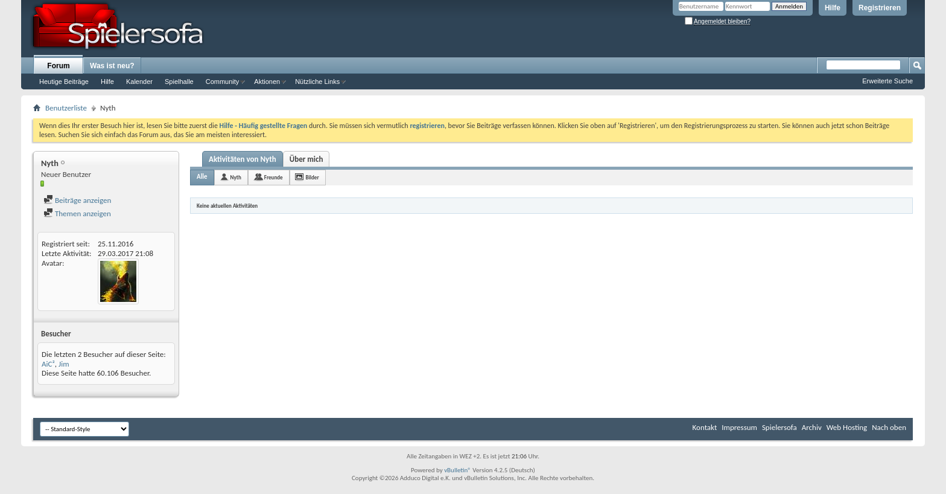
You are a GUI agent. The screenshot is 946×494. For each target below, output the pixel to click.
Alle (202, 177)
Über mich (306, 159)
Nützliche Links (317, 81)
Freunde (273, 177)
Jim (64, 363)
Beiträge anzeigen (77, 200)
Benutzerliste (66, 107)
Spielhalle (179, 81)
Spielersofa (779, 427)
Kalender (139, 81)
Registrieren (880, 8)
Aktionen (267, 81)
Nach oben (889, 427)
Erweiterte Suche (887, 81)
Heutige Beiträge (64, 81)
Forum (58, 66)
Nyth (235, 177)
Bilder (312, 177)
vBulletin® (457, 470)
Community (223, 81)
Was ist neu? (112, 66)
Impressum (739, 427)
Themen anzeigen (77, 213)
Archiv (812, 427)
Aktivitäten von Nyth (242, 159)
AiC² (48, 363)
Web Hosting (847, 427)
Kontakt (705, 427)
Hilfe (832, 8)
